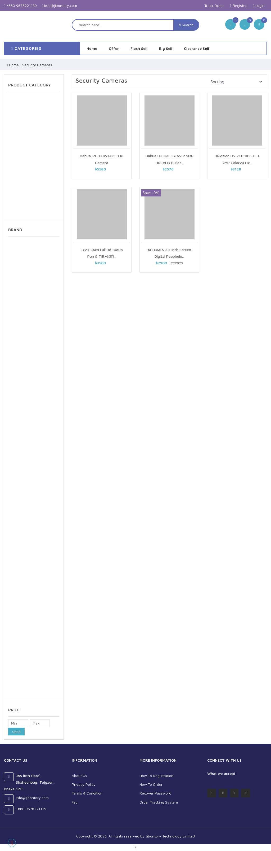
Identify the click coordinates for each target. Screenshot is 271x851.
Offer (114, 48)
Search (186, 25)
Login (258, 5)
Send (16, 731)
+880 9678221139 (20, 5)
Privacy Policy (84, 784)
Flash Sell (138, 48)
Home (92, 48)
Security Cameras (37, 65)
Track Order (214, 5)
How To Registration (156, 775)
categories (26, 48)
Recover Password (155, 793)
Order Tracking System (158, 802)
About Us (79, 775)
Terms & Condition (87, 793)
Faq (75, 802)
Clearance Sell (196, 48)
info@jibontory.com (59, 5)
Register (238, 5)
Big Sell (165, 48)
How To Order (150, 784)
